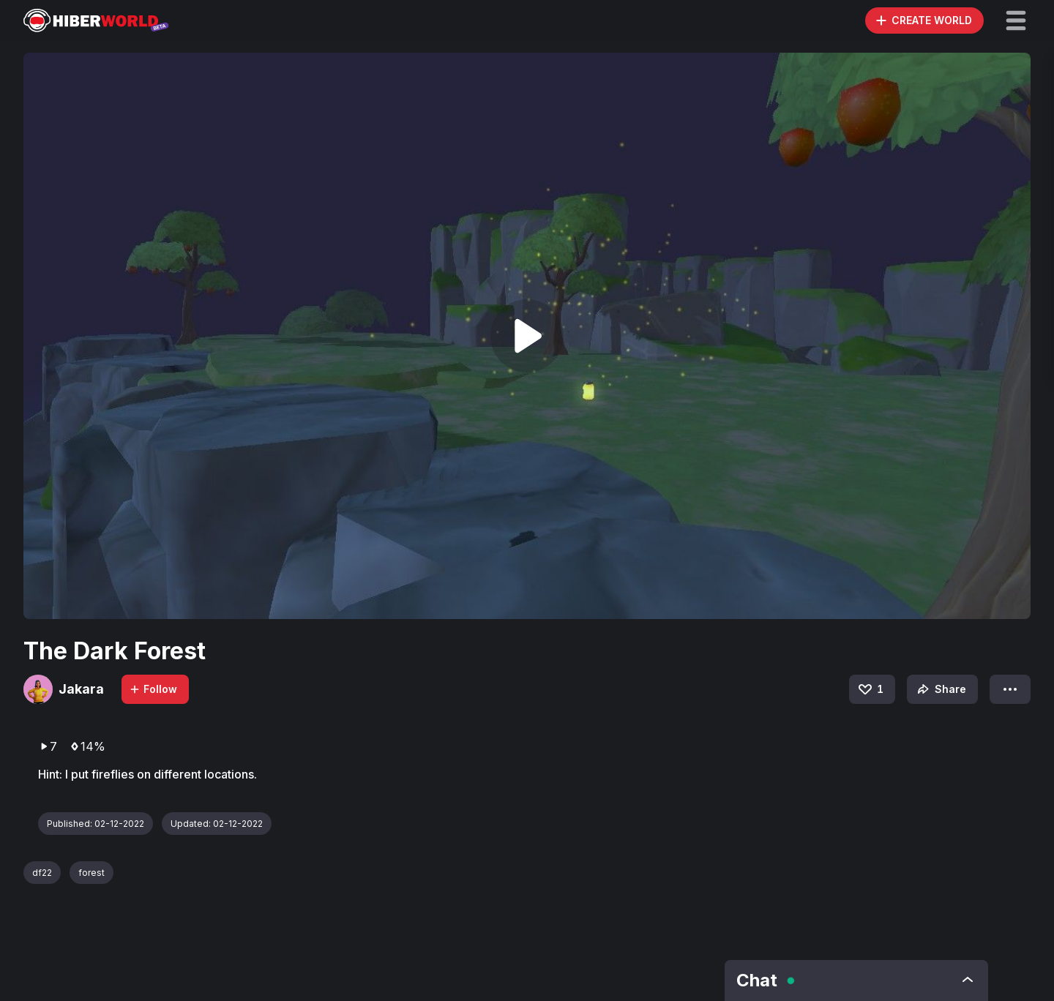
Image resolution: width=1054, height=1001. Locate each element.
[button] (1016, 20)
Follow (153, 689)
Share (940, 689)
